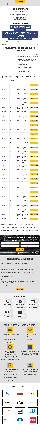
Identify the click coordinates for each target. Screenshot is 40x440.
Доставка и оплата (26, 4)
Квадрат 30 (4, 165)
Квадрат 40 (4, 174)
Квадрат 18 (4, 138)
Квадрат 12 (4, 120)
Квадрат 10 (4, 111)
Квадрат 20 (4, 142)
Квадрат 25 (4, 160)
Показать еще (20, 289)
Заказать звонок (20, 1)
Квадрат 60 (4, 200)
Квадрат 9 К (4, 107)
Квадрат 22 (4, 156)
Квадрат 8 (4, 98)
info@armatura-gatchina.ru (20, 19)
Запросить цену (34, 89)
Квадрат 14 (4, 125)
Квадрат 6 (4, 84)
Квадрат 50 (4, 187)
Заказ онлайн (17, 4)
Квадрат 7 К (4, 93)
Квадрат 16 (4, 129)
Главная (4, 4)
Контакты (35, 4)
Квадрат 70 (4, 214)
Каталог (10, 4)
